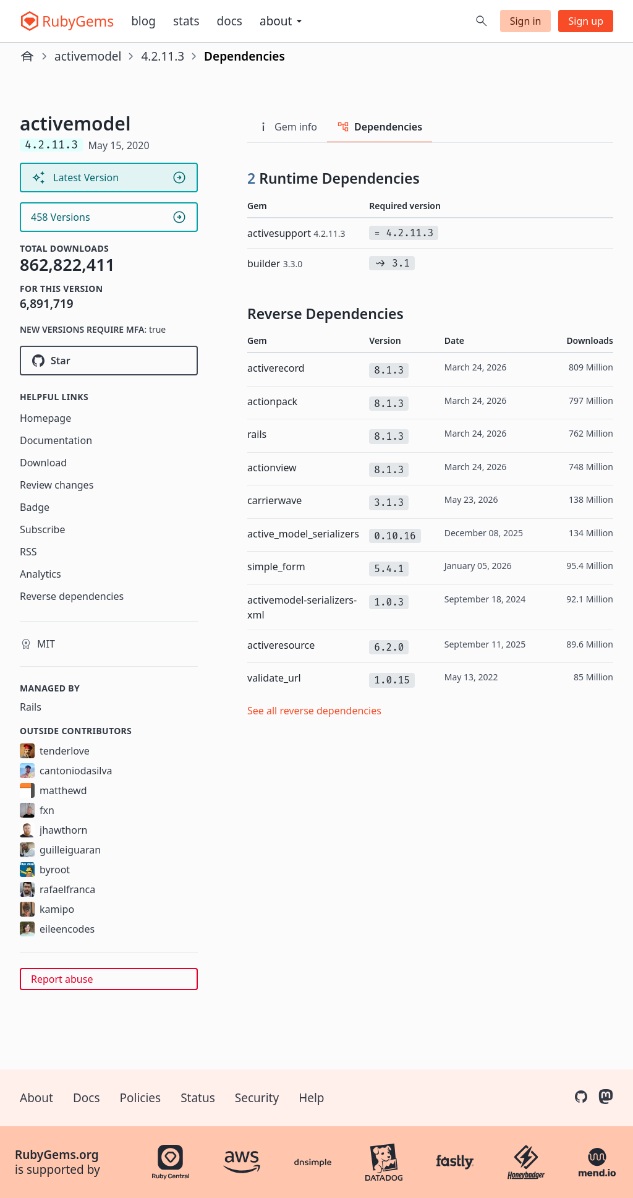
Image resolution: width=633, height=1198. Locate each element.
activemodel (87, 56)
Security (257, 1098)
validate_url (274, 678)
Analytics (40, 574)
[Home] (27, 56)
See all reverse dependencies (314, 710)
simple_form (276, 566)
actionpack (272, 401)
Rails (30, 707)
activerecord (276, 368)
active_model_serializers (303, 534)
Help (311, 1098)
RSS (28, 551)
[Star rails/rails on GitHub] (109, 360)
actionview (272, 467)
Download (43, 462)
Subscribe (42, 529)
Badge (34, 507)
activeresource (281, 645)
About (36, 1098)
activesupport (296, 233)
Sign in (526, 21)
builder (274, 263)
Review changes (56, 485)
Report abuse (62, 979)
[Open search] (481, 21)
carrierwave (274, 500)
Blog (143, 21)
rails (256, 434)
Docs (229, 21)
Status (198, 1098)
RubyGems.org (57, 1155)
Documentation (56, 440)
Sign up (585, 21)
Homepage (45, 418)
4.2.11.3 (162, 56)
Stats (186, 21)
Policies (140, 1098)
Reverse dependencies (72, 596)
